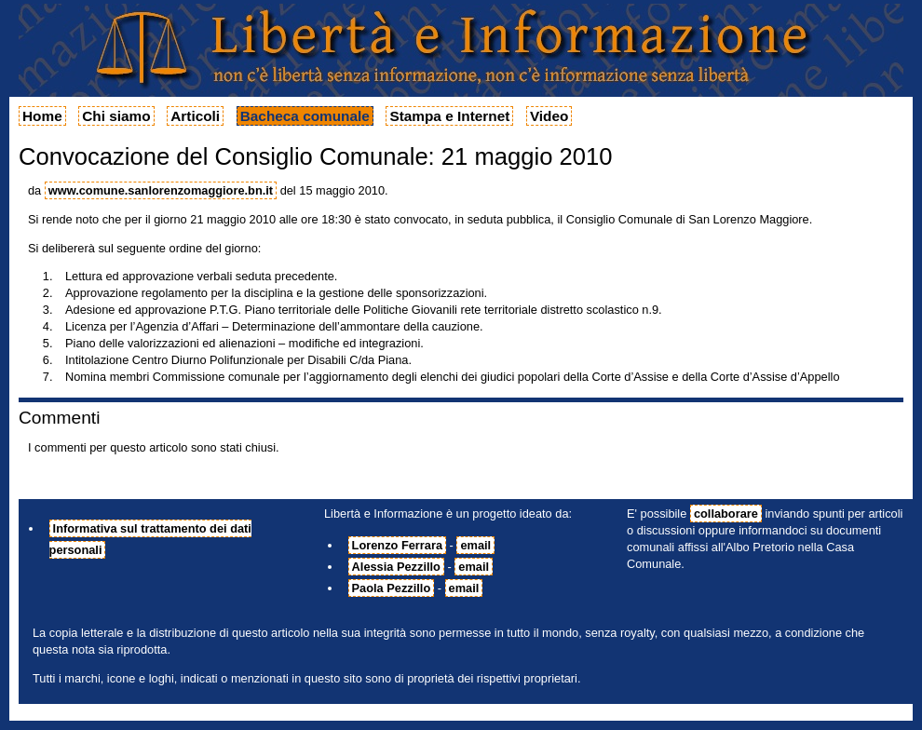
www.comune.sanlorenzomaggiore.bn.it (160, 190)
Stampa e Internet (449, 116)
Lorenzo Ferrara (397, 545)
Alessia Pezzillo (396, 567)
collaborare (726, 513)
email (475, 545)
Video (549, 116)
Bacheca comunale (305, 116)
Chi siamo (116, 116)
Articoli (195, 116)
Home (42, 116)
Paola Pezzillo (391, 588)
